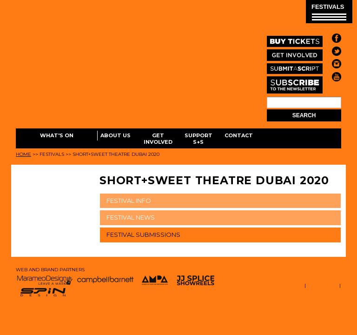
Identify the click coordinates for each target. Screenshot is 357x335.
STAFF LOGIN (322, 285)
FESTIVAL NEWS (130, 217)
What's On (56, 135)
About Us (115, 135)
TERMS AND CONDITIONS (273, 285)
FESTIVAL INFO (128, 200)
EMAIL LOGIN (325, 294)
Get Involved (158, 138)
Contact (239, 135)
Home (23, 154)
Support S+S (198, 138)
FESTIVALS (328, 11)
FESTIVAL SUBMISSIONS (143, 234)
